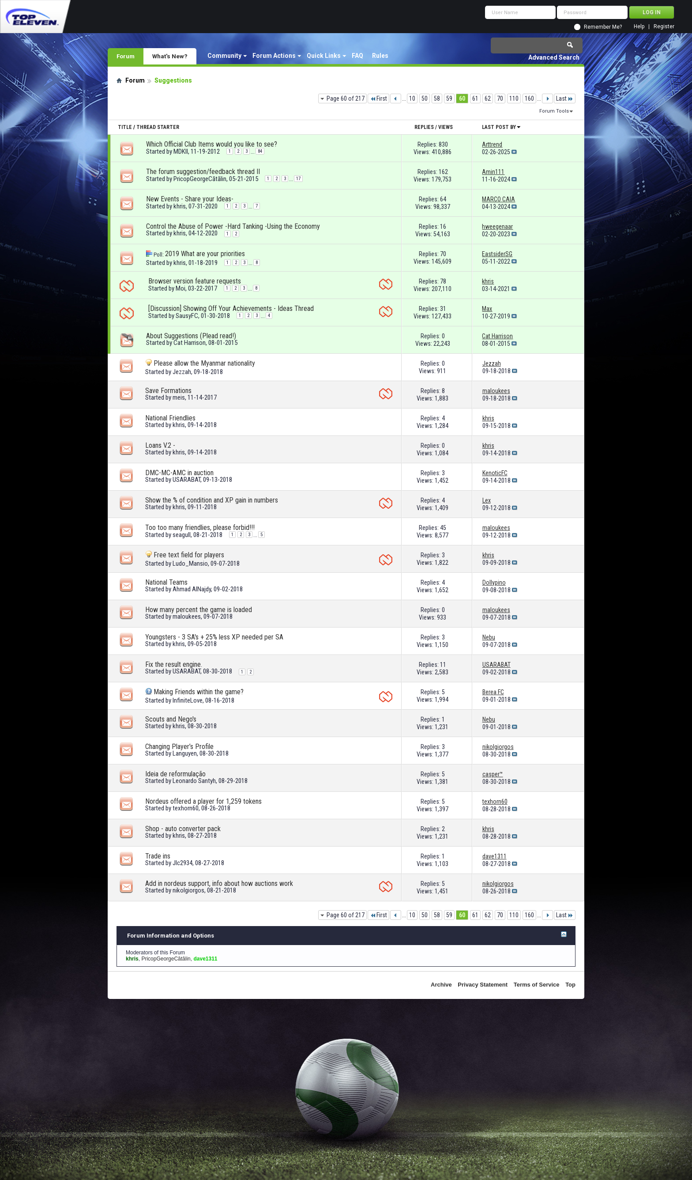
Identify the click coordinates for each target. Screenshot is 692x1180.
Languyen (185, 753)
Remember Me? (603, 27)
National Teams (166, 582)
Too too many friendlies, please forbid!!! (200, 527)
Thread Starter (157, 127)
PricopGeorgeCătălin (199, 179)
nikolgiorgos (188, 890)
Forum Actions (274, 55)
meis (179, 397)
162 (443, 171)
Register (664, 26)
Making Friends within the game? (199, 692)
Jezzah (182, 372)
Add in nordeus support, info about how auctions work (219, 883)
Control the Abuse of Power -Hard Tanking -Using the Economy (233, 226)
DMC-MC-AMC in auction (179, 473)
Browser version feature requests (194, 281)
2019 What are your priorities (205, 254)
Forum (126, 56)
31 (443, 308)
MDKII (180, 151)
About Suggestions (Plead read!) (191, 336)
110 (514, 98)
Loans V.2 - (160, 445)
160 (529, 98)
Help (639, 26)
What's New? (170, 56)
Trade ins (157, 856)
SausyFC (187, 316)
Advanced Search (553, 57)
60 (462, 98)
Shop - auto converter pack (183, 828)
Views (445, 127)
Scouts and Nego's (170, 719)
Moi (180, 288)
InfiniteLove (188, 700)
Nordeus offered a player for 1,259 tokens (203, 801)
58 (437, 98)
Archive (441, 984)
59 (449, 98)
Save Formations (168, 390)
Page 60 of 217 (346, 98)
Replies (424, 127)
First (378, 98)
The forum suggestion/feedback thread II (203, 171)
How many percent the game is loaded (198, 609)
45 (443, 527)
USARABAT (186, 480)
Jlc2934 (182, 863)
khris (179, 206)
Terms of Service (537, 984)
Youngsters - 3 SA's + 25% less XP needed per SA (214, 637)
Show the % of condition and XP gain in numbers (211, 500)
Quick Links (324, 55)
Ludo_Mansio (190, 563)
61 (475, 98)
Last (564, 98)
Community (224, 55)
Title (125, 127)
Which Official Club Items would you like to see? (211, 144)
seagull (182, 535)
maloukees (187, 616)
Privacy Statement (483, 984)
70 (500, 98)
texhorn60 (186, 808)
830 (443, 144)
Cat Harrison (189, 343)
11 (443, 664)
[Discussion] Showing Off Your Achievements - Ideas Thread (231, 308)
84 (260, 151)
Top (570, 984)
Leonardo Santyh (194, 781)
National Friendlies (170, 418)
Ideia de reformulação (175, 774)
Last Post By (501, 127)
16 (443, 226)
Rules (380, 55)
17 (298, 179)
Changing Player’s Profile (179, 746)
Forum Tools (554, 111)
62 (488, 98)
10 (412, 98)
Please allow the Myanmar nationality (204, 363)
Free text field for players (189, 555)
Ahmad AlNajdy (192, 589)
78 (443, 281)
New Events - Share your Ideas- (189, 199)
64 (443, 199)
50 (424, 98)
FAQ (357, 55)
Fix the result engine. (173, 664)
